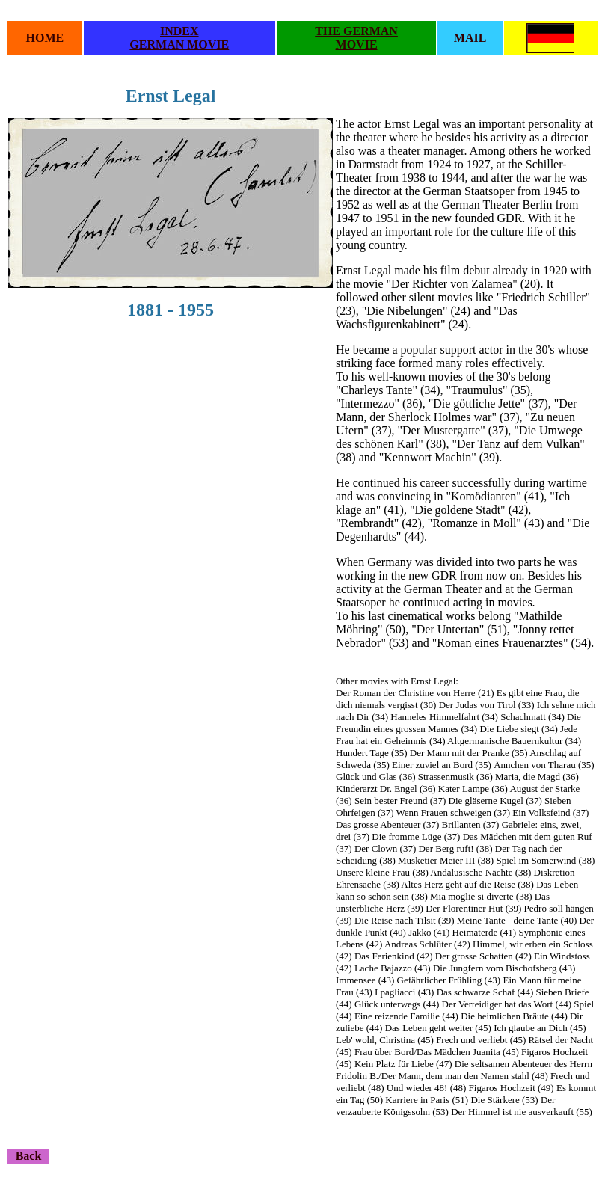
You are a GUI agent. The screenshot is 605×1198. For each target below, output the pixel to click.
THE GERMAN (356, 31)
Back (29, 1155)
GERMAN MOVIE (179, 44)
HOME (45, 37)
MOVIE (357, 44)
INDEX (179, 31)
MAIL (470, 37)
